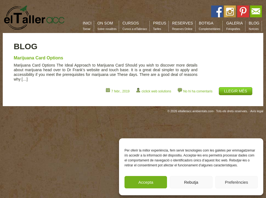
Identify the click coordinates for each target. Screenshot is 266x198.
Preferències (236, 182)
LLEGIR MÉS (235, 91)
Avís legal (257, 111)
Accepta (145, 182)
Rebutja (191, 182)
